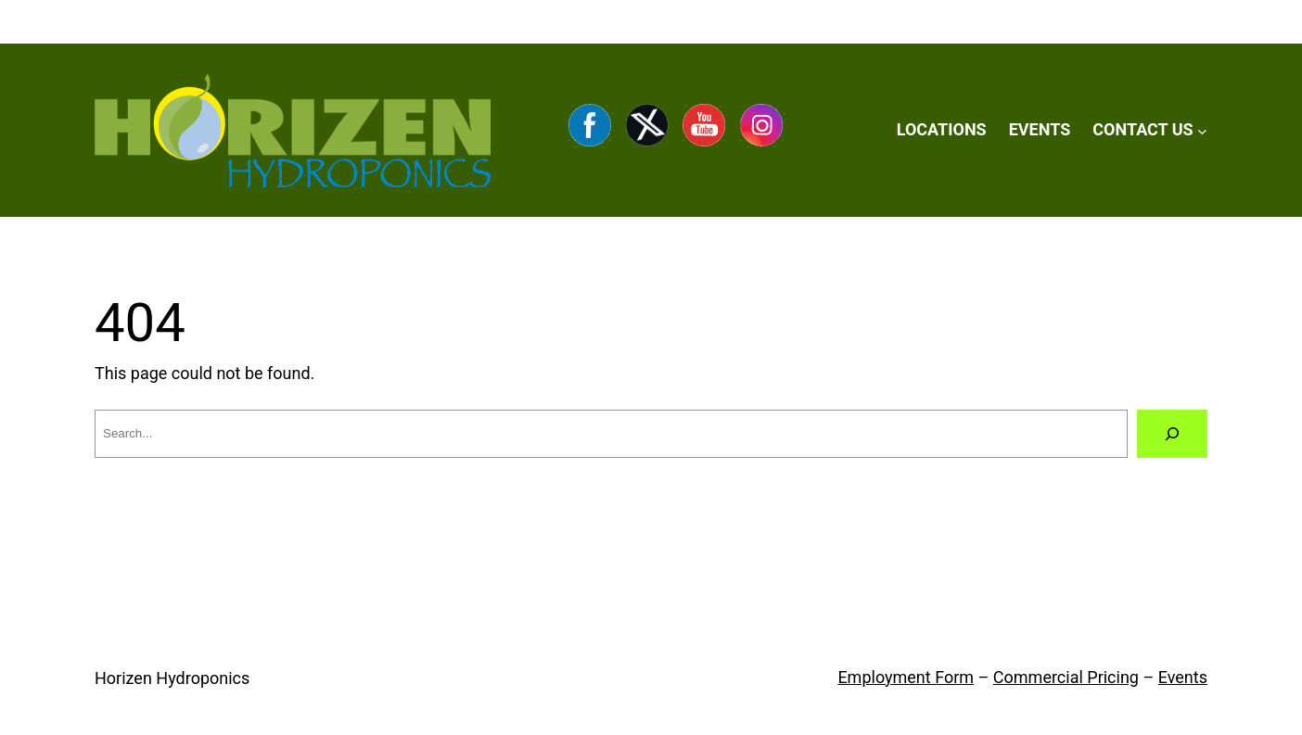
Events (1182, 677)
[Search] (1172, 434)
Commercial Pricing (1066, 677)
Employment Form (905, 677)
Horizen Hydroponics (172, 678)
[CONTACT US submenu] (1202, 130)
